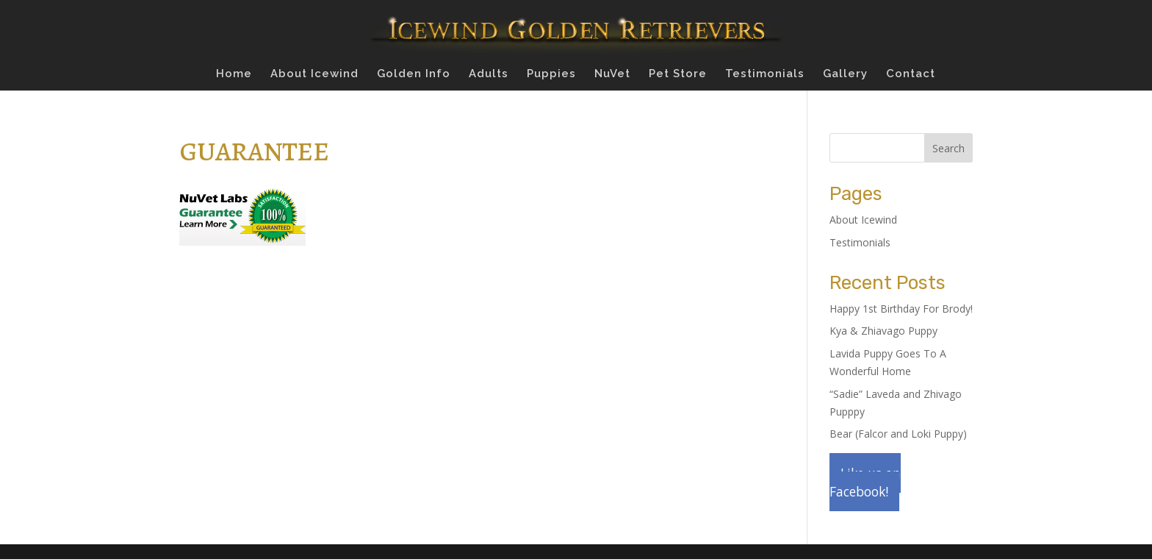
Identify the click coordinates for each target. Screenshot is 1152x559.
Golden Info (413, 74)
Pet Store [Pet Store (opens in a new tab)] (678, 74)
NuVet (612, 74)
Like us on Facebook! (865, 482)
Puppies (551, 74)
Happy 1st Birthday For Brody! (901, 309)
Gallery (845, 74)
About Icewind (314, 74)
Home (234, 74)
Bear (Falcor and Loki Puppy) (898, 434)
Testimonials (764, 74)
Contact (910, 74)
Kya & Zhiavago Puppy (883, 331)
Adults (488, 74)
